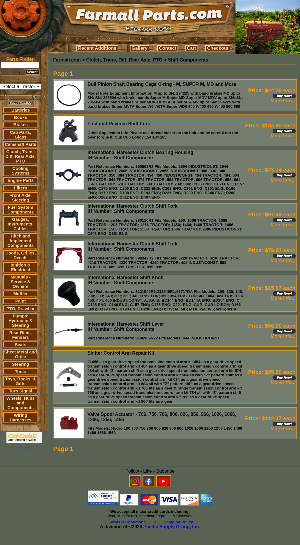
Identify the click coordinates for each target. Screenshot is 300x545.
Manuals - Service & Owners (20, 282)
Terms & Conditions (127, 522)
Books (20, 117)
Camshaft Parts (20, 144)
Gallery (140, 48)
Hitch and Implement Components (20, 241)
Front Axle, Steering (20, 197)
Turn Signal (20, 391)
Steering (20, 364)
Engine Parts (20, 180)
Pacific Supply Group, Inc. (171, 526)
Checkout (217, 48)
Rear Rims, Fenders (20, 335)
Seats (20, 344)
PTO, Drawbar (20, 308)
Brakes (20, 124)
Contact (168, 48)
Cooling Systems (20, 170)
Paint (20, 301)
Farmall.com (67, 59)
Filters (20, 188)
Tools (20, 371)
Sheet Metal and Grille (20, 354)
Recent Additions (97, 48)
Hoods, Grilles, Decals (20, 255)
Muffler (20, 293)
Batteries (20, 110)
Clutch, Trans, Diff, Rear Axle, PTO (20, 156)
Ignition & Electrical (20, 267)
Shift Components (188, 59)
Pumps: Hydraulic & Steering (20, 321)
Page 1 (63, 73)
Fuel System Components (20, 209)
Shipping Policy (178, 522)
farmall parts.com (24, 447)
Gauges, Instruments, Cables (20, 224)
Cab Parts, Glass (20, 134)
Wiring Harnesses (20, 417)
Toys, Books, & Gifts (20, 381)
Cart (191, 48)
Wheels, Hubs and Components (20, 403)
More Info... (283, 100)
